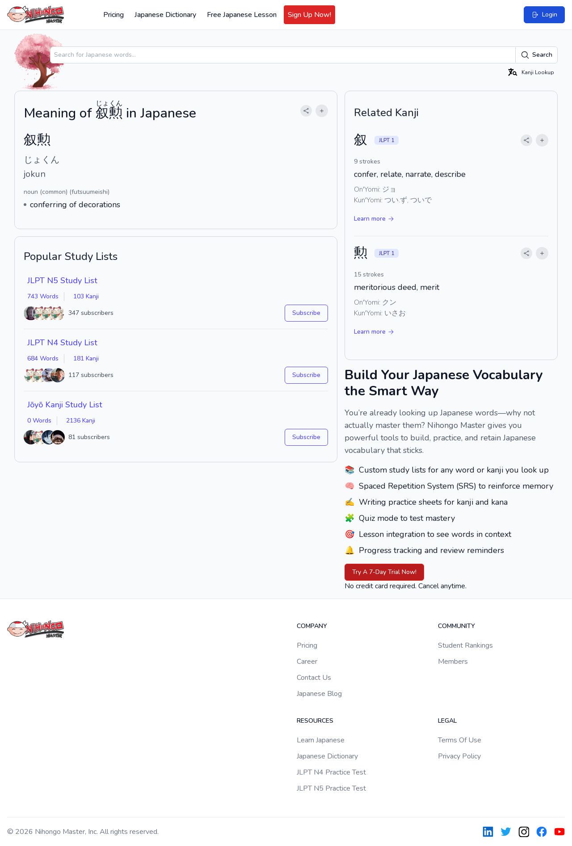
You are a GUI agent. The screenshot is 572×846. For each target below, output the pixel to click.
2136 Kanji (80, 420)
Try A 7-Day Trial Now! (384, 572)
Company (312, 626)
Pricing (113, 15)
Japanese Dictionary (165, 15)
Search (536, 54)
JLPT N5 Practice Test (331, 788)
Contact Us (314, 678)
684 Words (43, 358)
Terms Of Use (459, 740)
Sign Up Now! (309, 15)
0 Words (39, 420)
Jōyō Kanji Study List (64, 404)
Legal (447, 720)
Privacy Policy (459, 756)
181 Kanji (86, 358)
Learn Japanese (321, 740)
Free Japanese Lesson (242, 15)
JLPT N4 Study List (62, 342)
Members (453, 661)
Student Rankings (465, 645)
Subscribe (306, 313)
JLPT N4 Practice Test (331, 772)
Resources (315, 720)
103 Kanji (86, 296)
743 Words (43, 296)
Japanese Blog (319, 694)
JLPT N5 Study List (62, 280)
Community (456, 626)
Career (307, 661)
